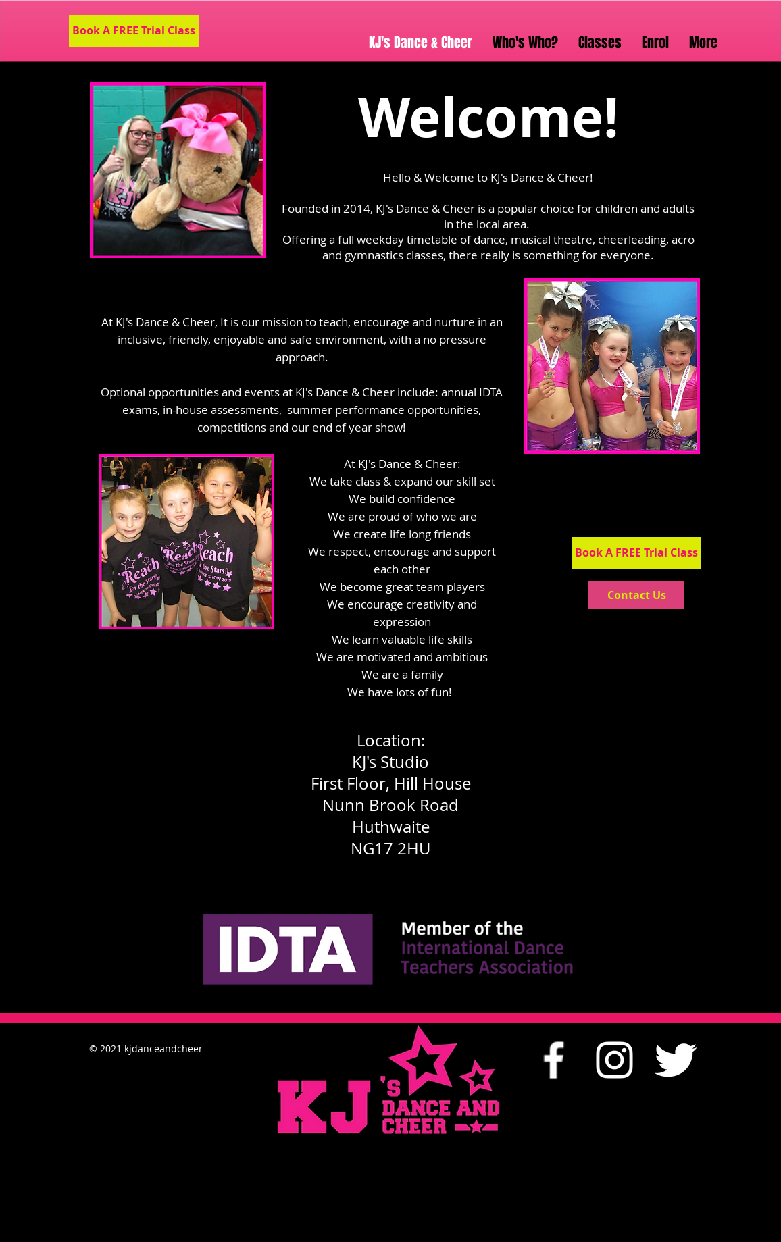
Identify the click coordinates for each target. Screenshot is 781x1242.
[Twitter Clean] (675, 1060)
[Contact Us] (636, 595)
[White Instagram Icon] (614, 1060)
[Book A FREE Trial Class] (134, 31)
